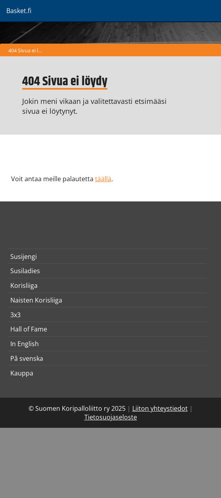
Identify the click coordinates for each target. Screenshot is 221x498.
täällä (103, 178)
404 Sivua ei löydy (27, 50)
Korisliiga (24, 285)
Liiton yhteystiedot (160, 408)
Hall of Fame (28, 329)
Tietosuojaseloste (110, 417)
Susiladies (25, 270)
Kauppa (21, 373)
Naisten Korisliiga (36, 300)
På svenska (26, 358)
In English (24, 343)
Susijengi (23, 256)
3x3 (15, 314)
